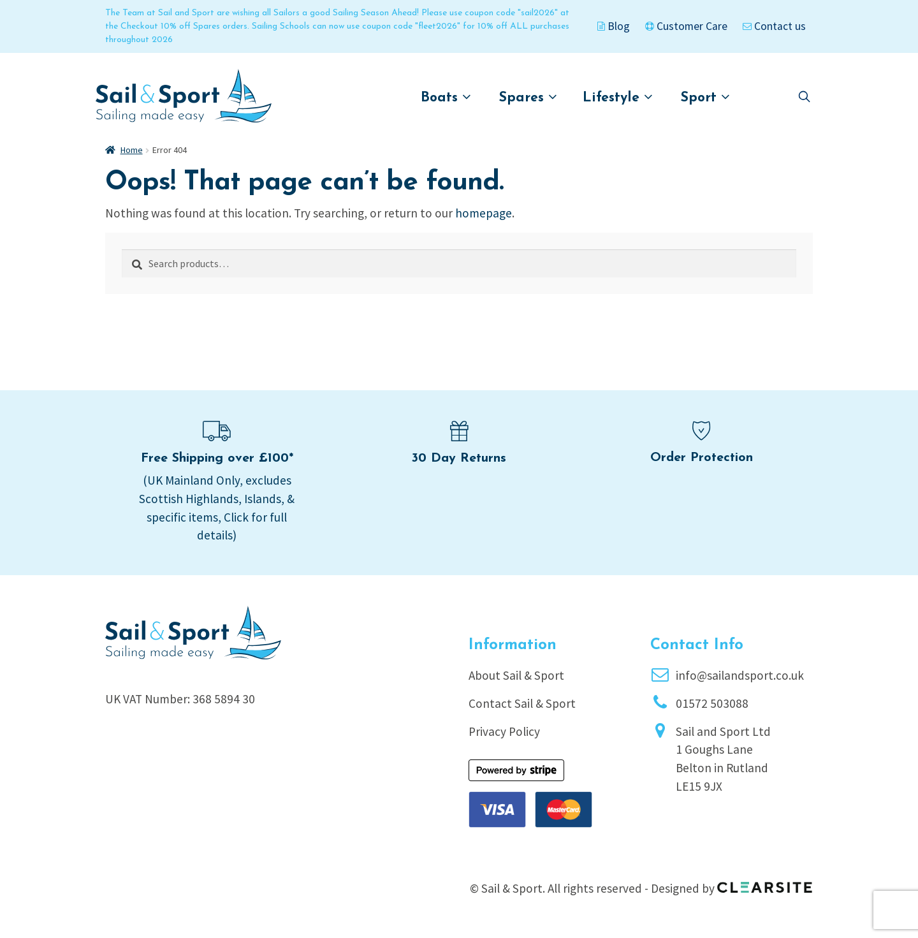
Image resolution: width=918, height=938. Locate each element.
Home (131, 150)
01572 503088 (712, 703)
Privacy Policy (504, 731)
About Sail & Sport (516, 675)
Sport (705, 97)
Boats (446, 97)
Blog (613, 26)
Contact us (774, 26)
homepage (483, 213)
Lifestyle (618, 97)
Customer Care (686, 26)
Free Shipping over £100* (217, 458)
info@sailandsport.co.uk (740, 675)
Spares (528, 97)
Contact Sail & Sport (522, 703)
